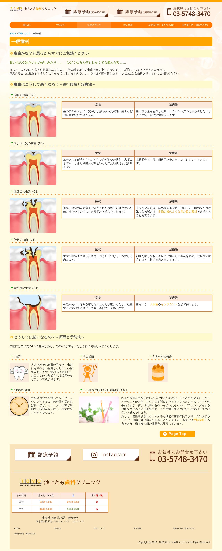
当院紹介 (60, 25)
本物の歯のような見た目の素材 (177, 211)
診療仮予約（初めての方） (161, 25)
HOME (26, 25)
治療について (94, 25)
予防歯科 (198, 419)
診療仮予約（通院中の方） (195, 25)
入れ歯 (154, 304)
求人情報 (128, 25)
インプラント (169, 304)
